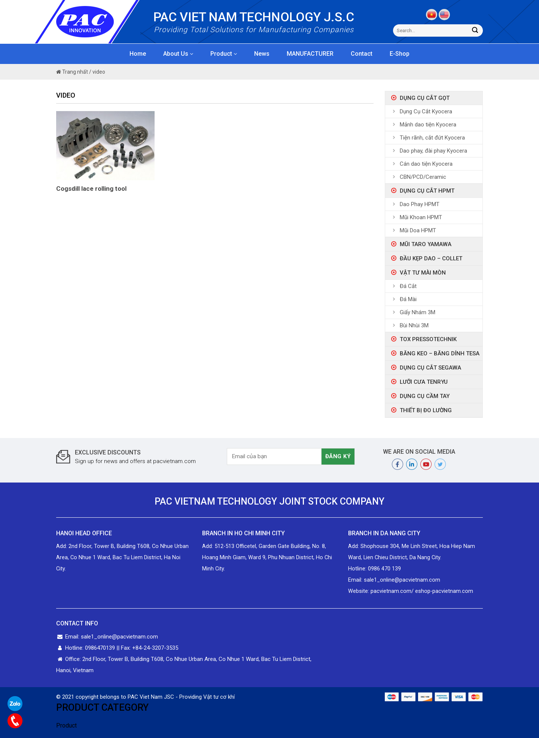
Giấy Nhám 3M (417, 312)
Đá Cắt (408, 286)
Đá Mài (408, 299)
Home (138, 53)
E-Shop (399, 53)
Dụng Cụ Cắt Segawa (430, 367)
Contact (361, 53)
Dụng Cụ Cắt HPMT (427, 190)
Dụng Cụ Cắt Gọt (425, 98)
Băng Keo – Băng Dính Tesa (439, 353)
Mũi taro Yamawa (425, 244)
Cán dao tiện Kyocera (426, 163)
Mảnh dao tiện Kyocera (428, 124)
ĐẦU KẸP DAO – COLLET (431, 258)
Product (223, 53)
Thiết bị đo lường (426, 410)
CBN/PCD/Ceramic (423, 177)
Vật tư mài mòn (423, 272)
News (262, 53)
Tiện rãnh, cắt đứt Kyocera (432, 137)
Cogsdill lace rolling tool (91, 188)
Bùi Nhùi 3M (414, 325)
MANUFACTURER (310, 53)
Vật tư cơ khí (219, 696)
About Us (178, 53)
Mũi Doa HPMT (418, 230)
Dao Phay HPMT (419, 204)
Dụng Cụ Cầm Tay (425, 396)
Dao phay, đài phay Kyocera (433, 150)
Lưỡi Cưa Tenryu (424, 382)
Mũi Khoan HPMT (421, 217)
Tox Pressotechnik (428, 339)
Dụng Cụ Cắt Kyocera (426, 111)
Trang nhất (72, 72)
